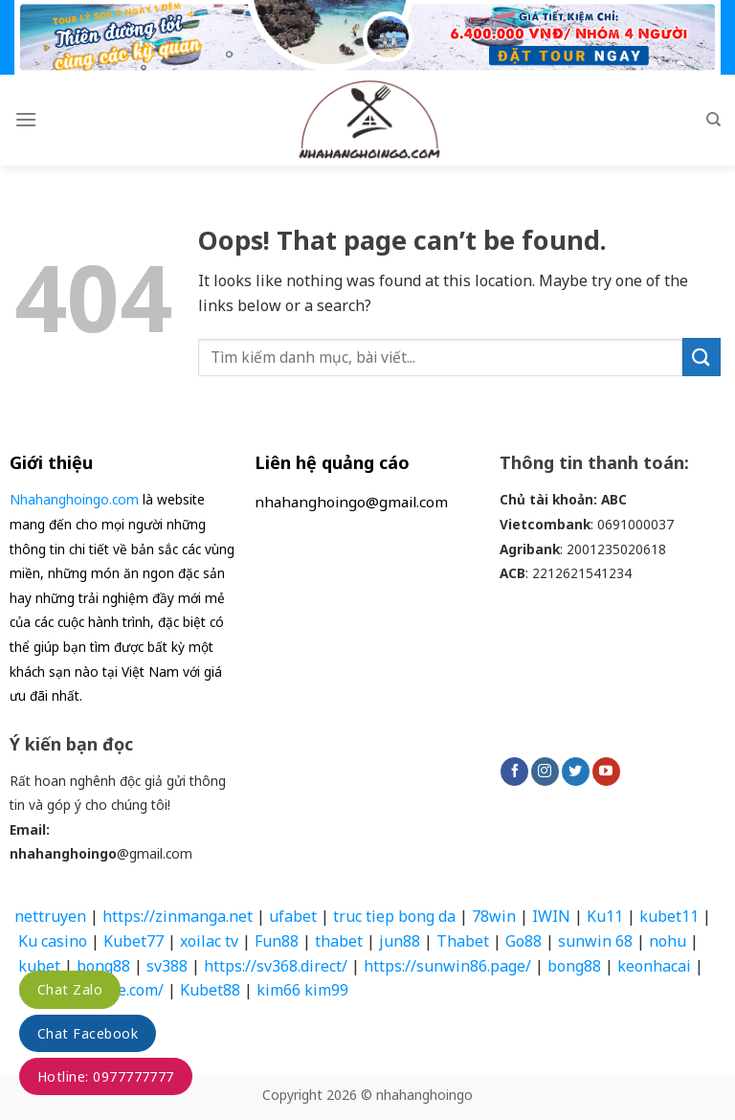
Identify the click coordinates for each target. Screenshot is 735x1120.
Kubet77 (133, 941)
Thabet (462, 941)
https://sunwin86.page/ (447, 965)
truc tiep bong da (394, 916)
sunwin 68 (595, 941)
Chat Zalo (69, 989)
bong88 (103, 965)
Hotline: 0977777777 (105, 1076)
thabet (339, 941)
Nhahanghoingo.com (74, 499)
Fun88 (277, 941)
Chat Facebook (87, 1033)
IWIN (551, 916)
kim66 (278, 989)
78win (494, 916)
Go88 (523, 941)
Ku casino (52, 941)
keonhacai (654, 965)
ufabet (293, 916)
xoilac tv (209, 941)
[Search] (713, 119)
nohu (667, 941)
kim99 (330, 989)
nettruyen (50, 916)
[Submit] (701, 356)
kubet (39, 965)
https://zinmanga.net (177, 916)
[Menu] (25, 119)
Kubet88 (210, 989)
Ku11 (605, 916)
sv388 (167, 965)
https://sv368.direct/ (275, 965)
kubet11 (669, 916)
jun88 (399, 941)
